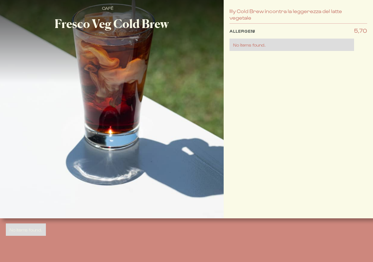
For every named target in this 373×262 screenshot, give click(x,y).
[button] (291, 39)
